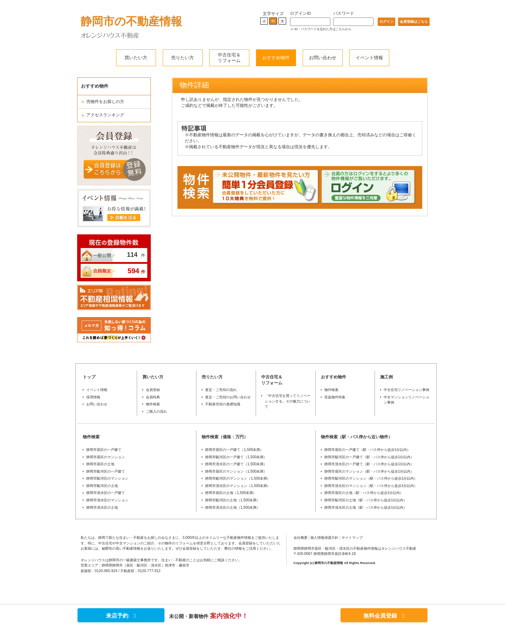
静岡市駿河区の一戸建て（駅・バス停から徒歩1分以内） (369, 457)
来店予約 (121, 616)
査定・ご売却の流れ (221, 390)
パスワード (343, 13)
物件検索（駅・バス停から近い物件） (356, 437)
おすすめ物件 (276, 57)
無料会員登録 (384, 616)
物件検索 (153, 404)
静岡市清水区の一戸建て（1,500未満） (236, 464)
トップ (89, 377)
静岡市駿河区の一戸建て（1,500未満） (236, 457)
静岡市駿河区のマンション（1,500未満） (237, 478)
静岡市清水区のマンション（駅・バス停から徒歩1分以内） (371, 486)
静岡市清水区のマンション (107, 500)
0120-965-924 (106, 571)
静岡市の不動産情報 (131, 21)
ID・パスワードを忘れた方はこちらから (323, 29)
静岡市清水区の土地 (102, 507)
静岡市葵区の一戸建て (103, 450)
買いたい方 (135, 57)
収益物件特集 (334, 397)
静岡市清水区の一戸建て (105, 493)
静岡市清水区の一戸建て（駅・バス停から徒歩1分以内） (369, 464)
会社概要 (301, 538)
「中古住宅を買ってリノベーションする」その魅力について (287, 401)
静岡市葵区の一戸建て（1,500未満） (234, 450)
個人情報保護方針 (324, 538)
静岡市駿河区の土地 (102, 486)
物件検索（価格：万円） (225, 437)
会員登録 (153, 390)
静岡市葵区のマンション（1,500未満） (236, 471)
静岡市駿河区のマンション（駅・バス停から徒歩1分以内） (371, 478)
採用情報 (93, 397)
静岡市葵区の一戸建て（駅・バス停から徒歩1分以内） (367, 450)
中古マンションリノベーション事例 (406, 400)
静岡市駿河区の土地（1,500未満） (232, 500)
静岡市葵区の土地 (100, 464)
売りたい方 (182, 57)
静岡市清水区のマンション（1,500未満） (237, 486)
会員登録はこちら (414, 21)
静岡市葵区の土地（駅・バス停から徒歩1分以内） (364, 493)
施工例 (386, 377)
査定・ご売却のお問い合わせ (228, 397)
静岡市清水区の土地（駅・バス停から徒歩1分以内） (365, 507)
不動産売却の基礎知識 (222, 404)
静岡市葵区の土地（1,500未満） (230, 493)
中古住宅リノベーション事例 (406, 390)
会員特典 (153, 397)
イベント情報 (369, 57)
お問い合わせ (322, 57)
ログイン (386, 21)
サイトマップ (352, 538)
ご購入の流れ (156, 411)
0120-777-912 (149, 571)
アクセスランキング (105, 115)
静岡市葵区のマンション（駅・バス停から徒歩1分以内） (369, 471)
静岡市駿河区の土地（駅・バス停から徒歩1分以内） (365, 500)
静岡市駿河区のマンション (107, 478)
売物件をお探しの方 (105, 101)
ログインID (300, 13)
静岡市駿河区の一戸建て (105, 471)
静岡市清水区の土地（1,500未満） (232, 507)
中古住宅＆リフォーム (229, 57)
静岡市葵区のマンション (105, 457)
